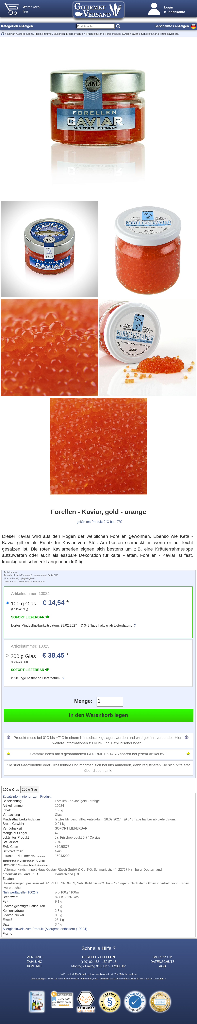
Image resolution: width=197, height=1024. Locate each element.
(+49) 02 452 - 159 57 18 (99, 961)
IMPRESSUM (162, 957)
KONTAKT (34, 966)
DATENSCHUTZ (162, 961)
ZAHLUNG (34, 961)
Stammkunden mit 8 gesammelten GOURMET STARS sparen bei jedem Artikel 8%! (98, 754)
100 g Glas (11, 789)
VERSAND (35, 957)
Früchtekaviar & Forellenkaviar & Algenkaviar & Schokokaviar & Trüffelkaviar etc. (132, 33)
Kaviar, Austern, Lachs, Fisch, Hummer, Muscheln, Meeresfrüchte (45, 33)
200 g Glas (30, 789)
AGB (162, 966)
